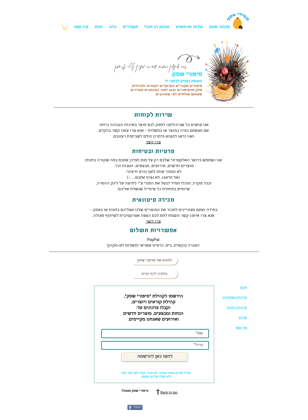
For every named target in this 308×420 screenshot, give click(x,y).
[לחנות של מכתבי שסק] (154, 260)
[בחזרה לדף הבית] (154, 274)
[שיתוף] (134, 407)
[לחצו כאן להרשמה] (155, 357)
